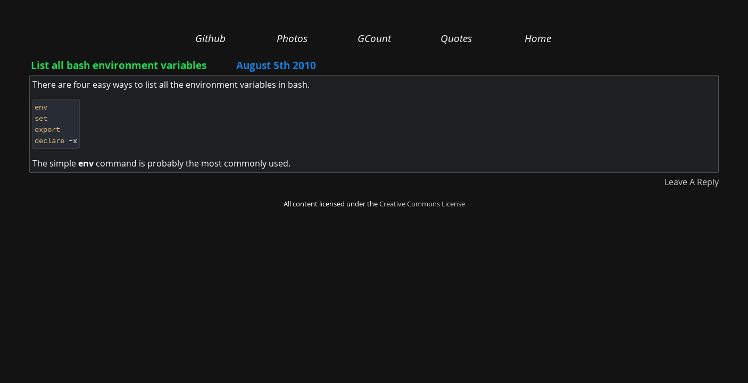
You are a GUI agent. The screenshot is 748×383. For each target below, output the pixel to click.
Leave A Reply (691, 182)
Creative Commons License (422, 204)
